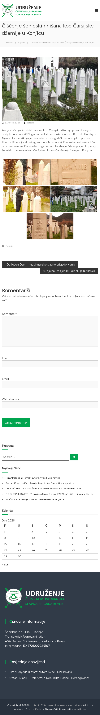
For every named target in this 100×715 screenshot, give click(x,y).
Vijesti (21, 42)
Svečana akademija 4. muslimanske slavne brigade (35, 499)
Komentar (9, 314)
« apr (5, 564)
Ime (4, 358)
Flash (38, 709)
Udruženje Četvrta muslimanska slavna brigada (55, 705)
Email (5, 379)
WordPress (80, 709)
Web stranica (10, 399)
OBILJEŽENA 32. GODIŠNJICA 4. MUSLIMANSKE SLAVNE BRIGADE (43, 488)
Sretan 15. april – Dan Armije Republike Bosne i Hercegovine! (40, 483)
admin (30, 122)
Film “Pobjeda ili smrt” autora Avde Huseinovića (33, 477)
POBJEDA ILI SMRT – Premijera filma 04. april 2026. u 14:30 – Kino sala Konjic (49, 493)
